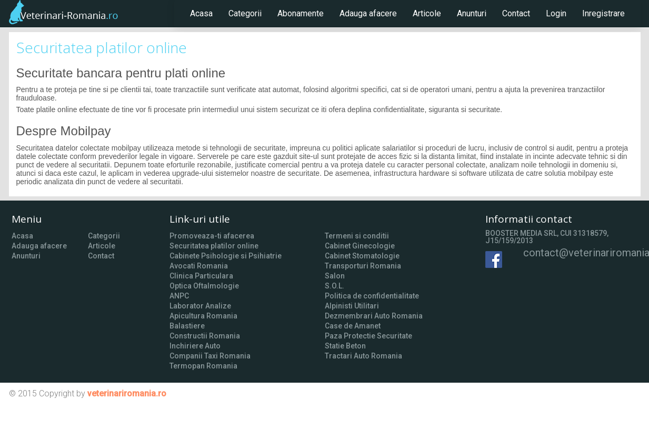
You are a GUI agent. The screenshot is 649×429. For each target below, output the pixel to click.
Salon (335, 276)
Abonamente (300, 13)
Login (556, 13)
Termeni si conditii (357, 236)
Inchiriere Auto (195, 346)
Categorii (245, 13)
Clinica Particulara (201, 276)
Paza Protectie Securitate (368, 336)
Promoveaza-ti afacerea (211, 236)
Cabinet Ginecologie (360, 246)
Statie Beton (345, 346)
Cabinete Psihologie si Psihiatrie (225, 256)
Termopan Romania (203, 366)
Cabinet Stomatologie (362, 256)
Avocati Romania (198, 266)
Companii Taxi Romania (210, 356)
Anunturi (471, 13)
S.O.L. (334, 286)
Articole (427, 13)
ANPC (179, 296)
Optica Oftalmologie (204, 286)
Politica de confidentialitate (372, 296)
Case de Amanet (353, 326)
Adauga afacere (368, 13)
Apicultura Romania (203, 316)
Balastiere (187, 326)
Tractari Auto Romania (363, 356)
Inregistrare (603, 13)
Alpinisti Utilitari (352, 306)
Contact (516, 13)
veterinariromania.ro (126, 393)
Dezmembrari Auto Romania (374, 316)
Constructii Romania (204, 336)
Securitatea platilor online (213, 246)
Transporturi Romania (363, 266)
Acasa (201, 13)
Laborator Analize (200, 306)
